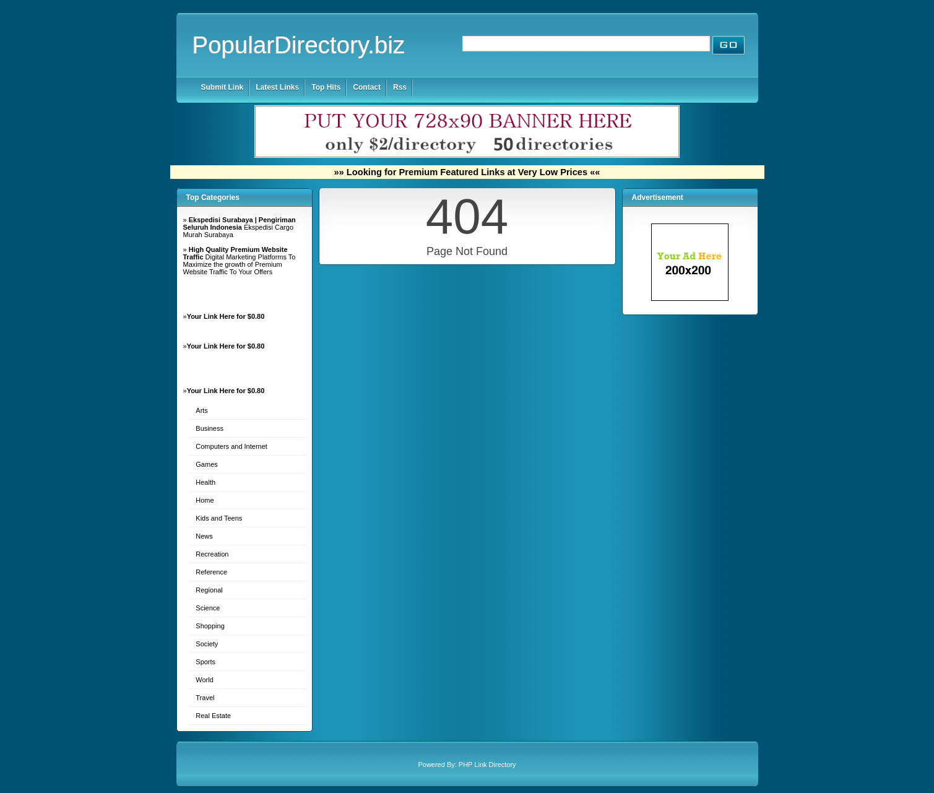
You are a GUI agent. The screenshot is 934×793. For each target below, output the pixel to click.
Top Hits (325, 87)
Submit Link (222, 87)
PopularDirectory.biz (298, 45)
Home (205, 500)
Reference (211, 572)
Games (206, 464)
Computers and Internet (231, 446)
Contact (367, 87)
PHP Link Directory (487, 764)
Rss (400, 87)
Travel (205, 697)
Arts (202, 410)
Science (208, 608)
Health (205, 482)
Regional (209, 590)
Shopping (210, 626)
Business (209, 428)
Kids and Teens (219, 518)
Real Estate (213, 715)
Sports (205, 661)
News (204, 536)
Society (207, 644)
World (205, 679)
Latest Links (277, 87)
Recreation (212, 554)
